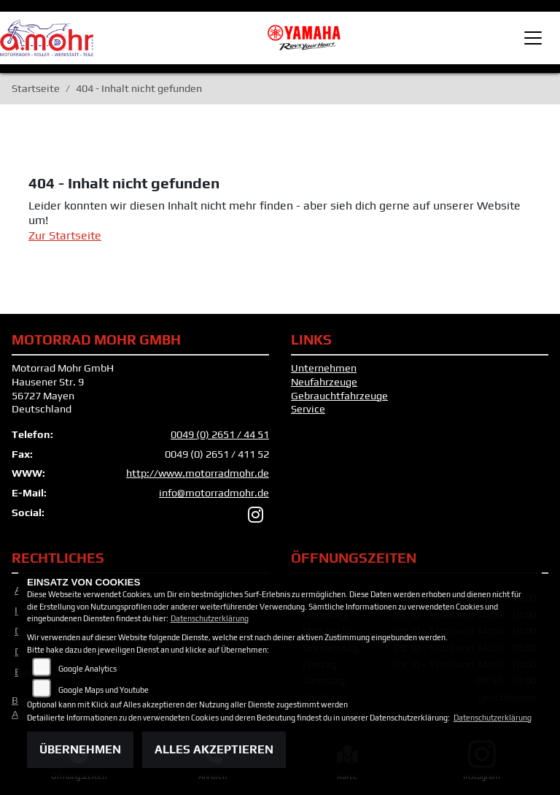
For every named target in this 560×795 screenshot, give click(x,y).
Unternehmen (324, 368)
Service (308, 409)
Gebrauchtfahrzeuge (339, 396)
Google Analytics (87, 668)
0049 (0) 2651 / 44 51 (220, 434)
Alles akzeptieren (214, 749)
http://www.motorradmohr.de (197, 473)
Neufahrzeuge (324, 382)
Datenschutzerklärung (210, 618)
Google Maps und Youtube (103, 689)
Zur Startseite (64, 235)
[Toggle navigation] (533, 38)
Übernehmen (80, 749)
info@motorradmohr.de (214, 493)
